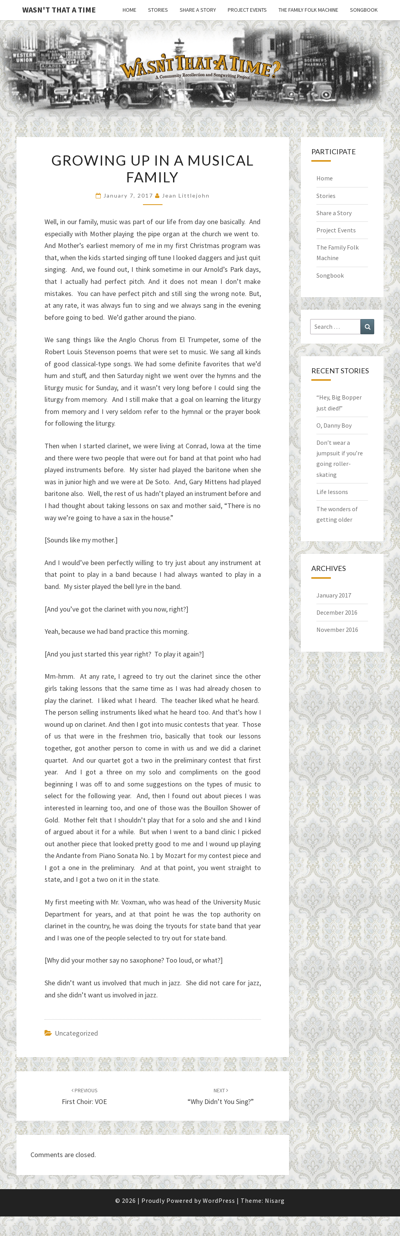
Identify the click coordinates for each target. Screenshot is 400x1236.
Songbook (364, 9)
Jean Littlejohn (186, 195)
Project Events (247, 9)
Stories (158, 9)
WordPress (219, 1200)
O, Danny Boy (334, 425)
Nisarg (275, 1200)
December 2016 (336, 612)
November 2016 (337, 629)
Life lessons (332, 492)
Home (129, 9)
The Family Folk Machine (308, 9)
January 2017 (333, 595)
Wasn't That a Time (59, 9)
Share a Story (198, 9)
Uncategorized (76, 1033)
